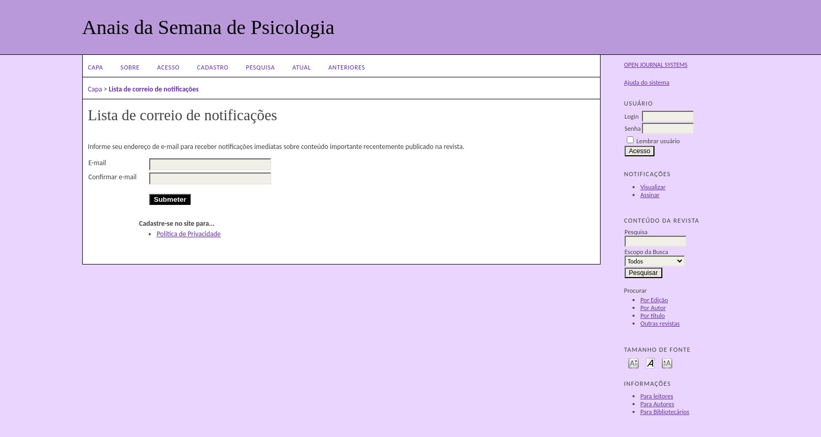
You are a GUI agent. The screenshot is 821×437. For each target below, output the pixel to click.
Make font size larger (667, 362)
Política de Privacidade (188, 233)
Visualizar (652, 187)
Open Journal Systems (655, 64)
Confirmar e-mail (112, 176)
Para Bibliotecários (665, 412)
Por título (652, 315)
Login (632, 116)
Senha (633, 128)
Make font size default (650, 362)
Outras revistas (660, 323)
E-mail (97, 162)
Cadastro (212, 67)
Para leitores (656, 396)
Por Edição (654, 300)
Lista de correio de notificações (154, 89)
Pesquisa (260, 67)
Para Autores (657, 404)
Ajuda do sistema (647, 82)
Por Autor (653, 308)
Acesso (168, 67)
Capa (95, 67)
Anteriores (346, 67)
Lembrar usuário (658, 141)
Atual (301, 67)
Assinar (650, 195)
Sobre (130, 67)
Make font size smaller (633, 362)
